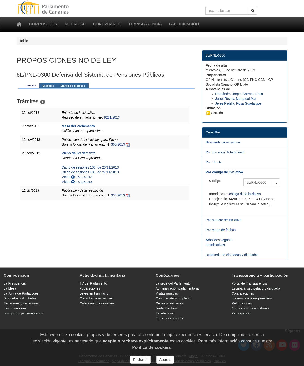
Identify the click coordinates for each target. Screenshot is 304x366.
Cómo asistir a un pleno (173, 298)
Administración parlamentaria (177, 288)
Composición (43, 24)
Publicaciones (90, 288)
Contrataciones (243, 293)
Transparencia (145, 24)
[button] (275, 182)
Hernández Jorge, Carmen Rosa (239, 94)
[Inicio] (19, 24)
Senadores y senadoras (21, 303)
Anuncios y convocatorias (250, 308)
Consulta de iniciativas (96, 298)
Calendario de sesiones (97, 303)
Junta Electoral (167, 308)
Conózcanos (107, 24)
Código (215, 181)
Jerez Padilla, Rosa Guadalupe (238, 103)
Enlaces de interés (169, 318)
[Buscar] (252, 11)
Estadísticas (164, 313)
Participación (184, 24)
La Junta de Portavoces (21, 293)
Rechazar (140, 359)
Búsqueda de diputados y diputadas (232, 255)
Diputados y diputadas (20, 298)
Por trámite (214, 162)
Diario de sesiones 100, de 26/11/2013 (90, 167)
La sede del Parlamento (173, 283)
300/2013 (118, 144)
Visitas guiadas (167, 293)
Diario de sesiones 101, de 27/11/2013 (90, 172)
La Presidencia (15, 283)
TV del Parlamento (93, 283)
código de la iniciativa (245, 194)
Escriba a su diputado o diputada (256, 288)
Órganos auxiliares (169, 303)
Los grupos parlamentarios (23, 313)
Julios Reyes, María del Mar (235, 98)
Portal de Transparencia (249, 283)
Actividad (75, 24)
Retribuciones (242, 303)
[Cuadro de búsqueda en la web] (226, 11)
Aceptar (165, 359)
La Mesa (10, 288)
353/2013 (118, 195)
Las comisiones (15, 308)
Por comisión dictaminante (225, 152)
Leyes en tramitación (95, 293)
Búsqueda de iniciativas (223, 142)
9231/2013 (112, 117)
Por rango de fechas (221, 230)
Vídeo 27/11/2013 (77, 182)
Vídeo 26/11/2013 (77, 177)
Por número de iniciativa (223, 220)
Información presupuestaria (252, 298)
